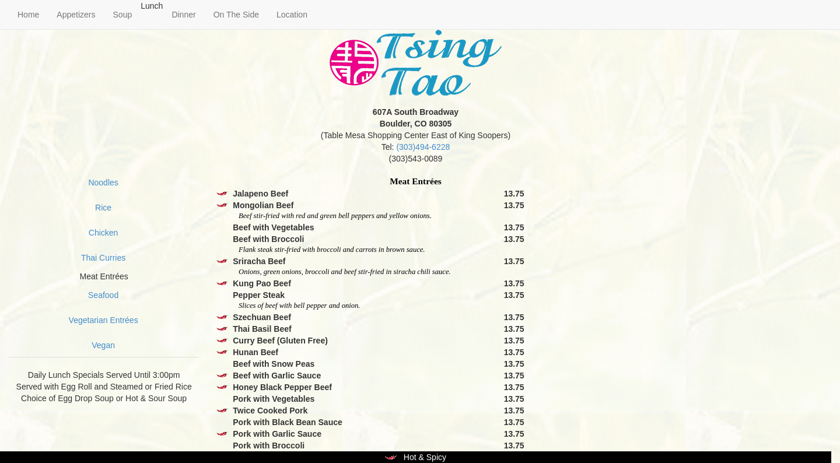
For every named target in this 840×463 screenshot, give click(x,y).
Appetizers (76, 14)
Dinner (183, 14)
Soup (122, 14)
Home (28, 14)
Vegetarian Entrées (103, 320)
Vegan (103, 345)
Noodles (103, 182)
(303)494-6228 (423, 147)
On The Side (236, 14)
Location (291, 14)
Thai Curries (103, 257)
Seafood (103, 295)
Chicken (103, 232)
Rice (103, 207)
